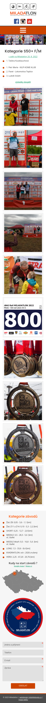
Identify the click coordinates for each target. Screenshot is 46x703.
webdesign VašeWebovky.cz (31, 697)
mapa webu (23, 699)
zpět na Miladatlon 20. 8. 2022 (23, 56)
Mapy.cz (29, 566)
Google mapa (19, 566)
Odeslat (23, 685)
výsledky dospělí (23, 82)
